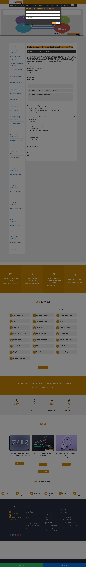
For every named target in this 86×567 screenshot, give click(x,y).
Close (58, 22)
